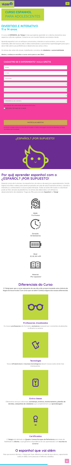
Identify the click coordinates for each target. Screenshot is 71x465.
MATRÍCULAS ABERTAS (35, 115)
